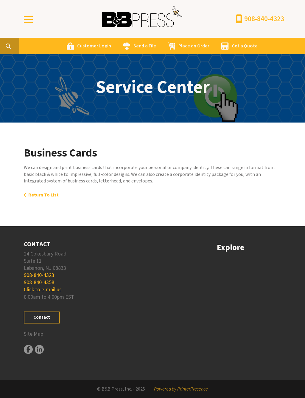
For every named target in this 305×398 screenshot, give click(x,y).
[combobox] (46, 46)
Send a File (173, 46)
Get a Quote (273, 46)
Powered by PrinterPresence (181, 389)
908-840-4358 (39, 282)
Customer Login (122, 46)
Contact (41, 317)
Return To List (43, 195)
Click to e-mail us (43, 289)
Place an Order (222, 46)
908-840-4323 (264, 19)
